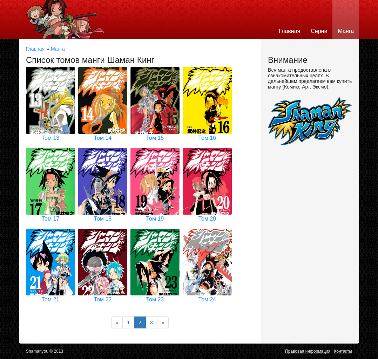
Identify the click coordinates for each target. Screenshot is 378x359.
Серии (319, 31)
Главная (289, 31)
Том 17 (51, 219)
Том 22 (103, 299)
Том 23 (155, 299)
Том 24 (207, 299)
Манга (346, 31)
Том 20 (207, 219)
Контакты (343, 351)
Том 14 (103, 138)
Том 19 (155, 219)
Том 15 (155, 138)
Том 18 (103, 219)
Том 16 (207, 138)
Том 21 (51, 299)
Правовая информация (307, 351)
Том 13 (51, 138)
